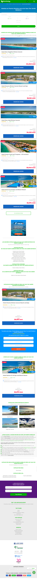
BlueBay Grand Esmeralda (18, 530)
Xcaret (18, 510)
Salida (27, 16)
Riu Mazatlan (19, 520)
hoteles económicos (26, 447)
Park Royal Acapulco (18, 531)
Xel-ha (18, 511)
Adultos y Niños (18, 20)
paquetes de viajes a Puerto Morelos (16, 440)
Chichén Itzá (19, 513)
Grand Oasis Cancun (18, 519)
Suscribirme (18, 494)
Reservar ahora (18, 67)
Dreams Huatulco (18, 529)
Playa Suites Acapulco (18, 534)
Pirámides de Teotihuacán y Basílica (18, 512)
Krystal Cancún (18, 524)
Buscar (18, 26)
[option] (18, 306)
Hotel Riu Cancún (18, 523)
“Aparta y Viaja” (27, 448)
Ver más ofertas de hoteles (18, 213)
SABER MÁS (18, 349)
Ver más (14, 57)
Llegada (9, 16)
